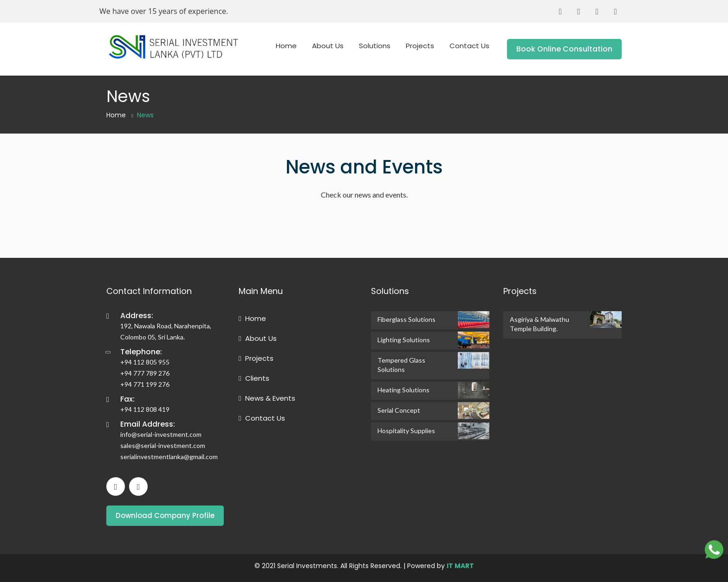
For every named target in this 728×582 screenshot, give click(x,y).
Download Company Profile (165, 515)
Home (286, 46)
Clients (254, 378)
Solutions (374, 46)
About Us (328, 46)
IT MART (460, 566)
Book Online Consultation (564, 49)
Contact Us (469, 46)
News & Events (267, 398)
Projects (420, 46)
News (145, 115)
